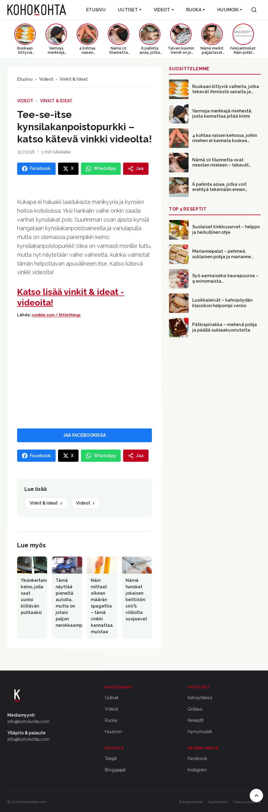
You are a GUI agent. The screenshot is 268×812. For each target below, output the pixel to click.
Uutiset (129, 9)
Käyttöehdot (218, 802)
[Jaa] (136, 169)
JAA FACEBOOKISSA (84, 435)
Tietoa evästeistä (247, 802)
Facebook (197, 758)
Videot (164, 9)
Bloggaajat (115, 769)
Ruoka (195, 9)
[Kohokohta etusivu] (36, 9)
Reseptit (196, 720)
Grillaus (195, 709)
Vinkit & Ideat (74, 79)
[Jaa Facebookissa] (36, 169)
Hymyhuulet (200, 731)
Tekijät (111, 758)
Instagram (197, 769)
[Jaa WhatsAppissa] (101, 169)
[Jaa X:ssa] (68, 169)
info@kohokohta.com (28, 721)
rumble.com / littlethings (56, 315)
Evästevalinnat (191, 802)
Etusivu (96, 9)
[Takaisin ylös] (256, 795)
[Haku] (254, 10)
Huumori (229, 9)
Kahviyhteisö (200, 697)
